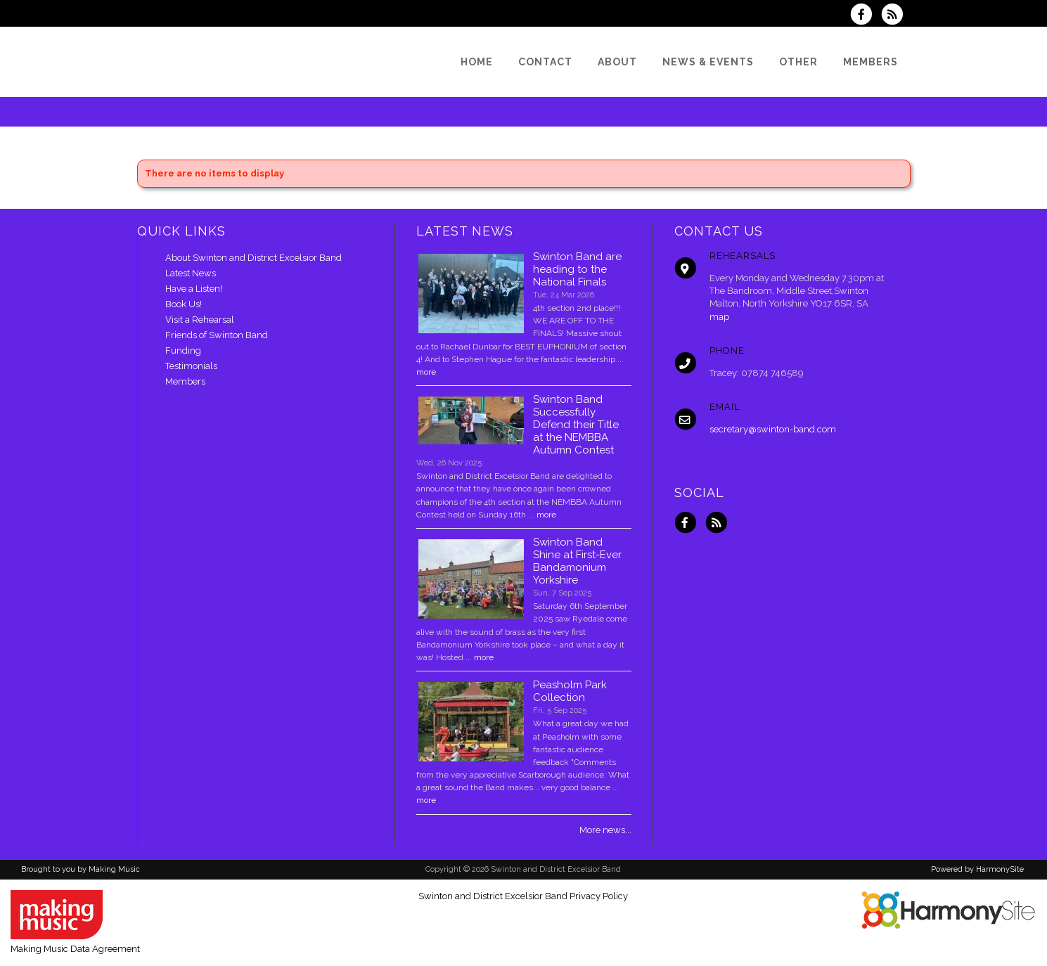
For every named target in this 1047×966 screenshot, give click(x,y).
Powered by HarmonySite (977, 869)
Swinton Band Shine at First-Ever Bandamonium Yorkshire (577, 561)
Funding (183, 350)
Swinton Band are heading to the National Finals (577, 269)
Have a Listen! (193, 288)
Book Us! (183, 304)
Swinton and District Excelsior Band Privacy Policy (523, 896)
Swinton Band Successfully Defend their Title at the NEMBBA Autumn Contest (576, 424)
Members (185, 381)
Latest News (190, 273)
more (426, 372)
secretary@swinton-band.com (772, 429)
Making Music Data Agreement (75, 949)
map (719, 316)
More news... (605, 830)
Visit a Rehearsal (199, 319)
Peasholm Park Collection (570, 691)
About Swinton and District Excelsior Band (253, 257)
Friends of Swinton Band (216, 335)
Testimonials (191, 366)
